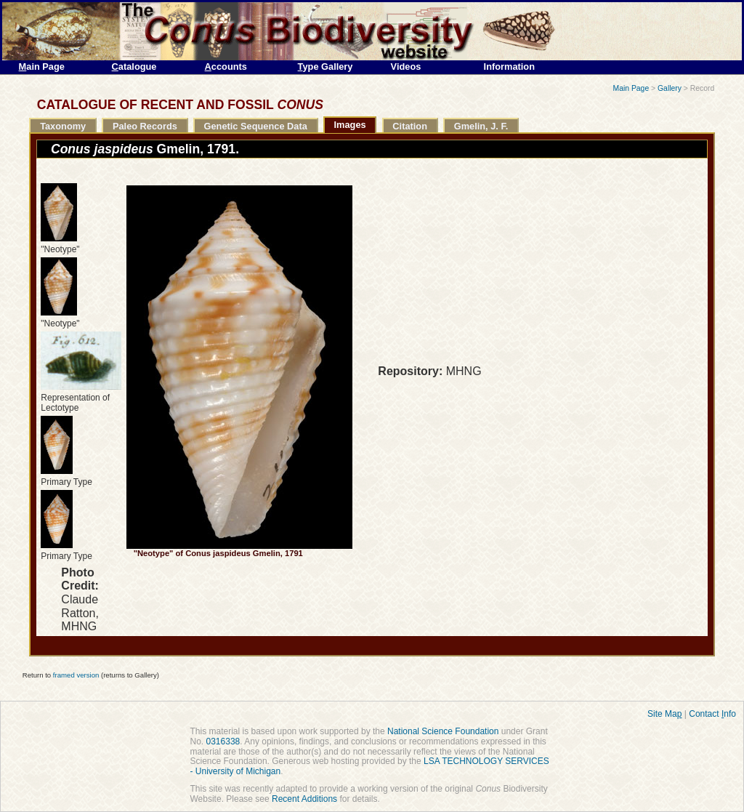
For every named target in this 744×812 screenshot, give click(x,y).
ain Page (42, 66)
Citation (409, 126)
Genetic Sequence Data (255, 126)
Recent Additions (304, 799)
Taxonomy (63, 126)
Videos (406, 66)
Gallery (670, 88)
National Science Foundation (442, 731)
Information (509, 66)
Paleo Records (145, 126)
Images (350, 124)
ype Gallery (325, 66)
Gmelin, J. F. (481, 126)
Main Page (630, 88)
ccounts (226, 66)
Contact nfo (712, 714)
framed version (76, 675)
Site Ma (664, 714)
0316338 (223, 741)
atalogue (134, 66)
